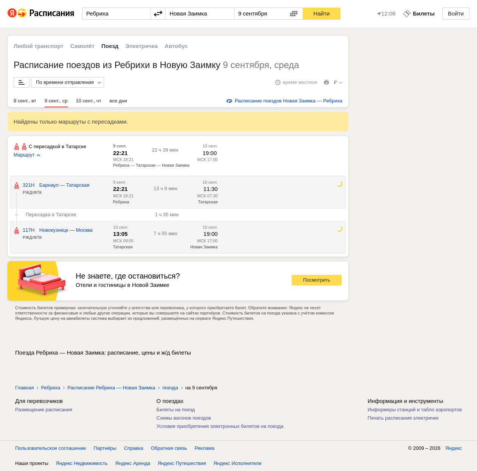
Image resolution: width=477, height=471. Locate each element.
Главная (24, 387)
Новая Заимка (204, 247)
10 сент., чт (88, 101)
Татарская (208, 202)
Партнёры (104, 448)
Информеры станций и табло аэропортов (415, 409)
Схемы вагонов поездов (184, 418)
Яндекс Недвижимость (82, 463)
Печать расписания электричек (403, 418)
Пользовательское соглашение (50, 448)
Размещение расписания (43, 409)
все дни (118, 101)
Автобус (176, 46)
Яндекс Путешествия (182, 463)
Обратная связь (169, 448)
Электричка (141, 46)
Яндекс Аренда (132, 463)
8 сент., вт (25, 101)
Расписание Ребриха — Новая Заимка (111, 387)
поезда (170, 387)
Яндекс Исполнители (238, 463)
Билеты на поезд (176, 409)
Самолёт (82, 46)
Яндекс (453, 448)
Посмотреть (316, 280)
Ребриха (121, 202)
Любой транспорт (39, 46)
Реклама (204, 448)
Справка (133, 448)
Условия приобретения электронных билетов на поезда (220, 426)
